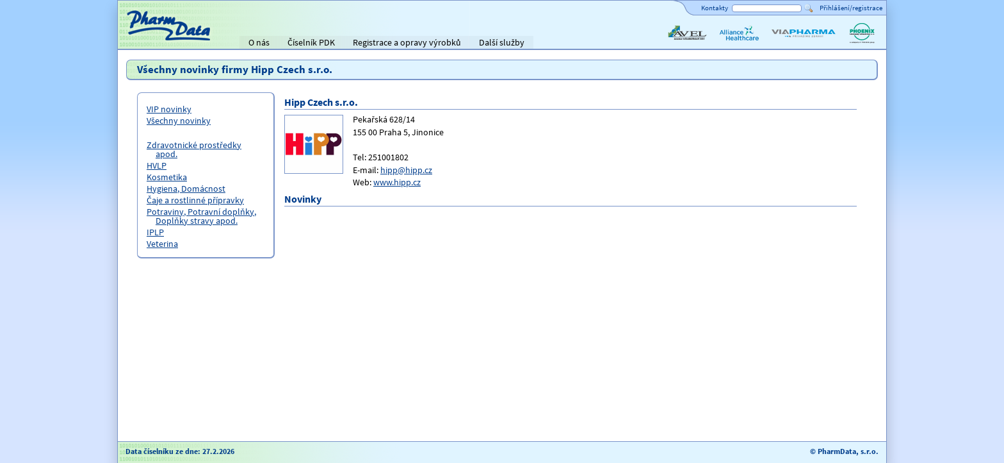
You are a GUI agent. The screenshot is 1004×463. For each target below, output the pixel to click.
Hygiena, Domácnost (186, 188)
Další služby (501, 42)
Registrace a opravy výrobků (407, 42)
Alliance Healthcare (738, 43)
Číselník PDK (311, 42)
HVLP (156, 165)
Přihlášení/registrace (851, 7)
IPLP (155, 232)
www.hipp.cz (397, 182)
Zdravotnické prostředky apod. (194, 149)
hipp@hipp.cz (406, 170)
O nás (259, 42)
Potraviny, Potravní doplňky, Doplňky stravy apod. (201, 216)
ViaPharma (790, 43)
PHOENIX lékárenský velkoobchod (861, 43)
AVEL (675, 43)
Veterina (162, 243)
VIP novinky (169, 109)
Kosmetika (167, 177)
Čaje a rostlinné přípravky (195, 200)
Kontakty (714, 7)
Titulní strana (148, 42)
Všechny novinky (179, 120)
